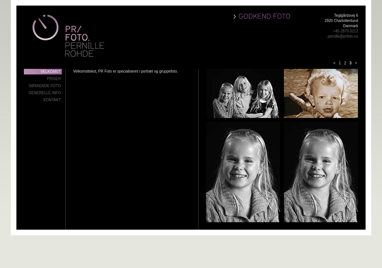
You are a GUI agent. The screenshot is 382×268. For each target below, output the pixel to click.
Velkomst (51, 72)
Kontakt (52, 100)
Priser (54, 79)
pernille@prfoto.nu (343, 36)
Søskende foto (45, 86)
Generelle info (44, 93)
